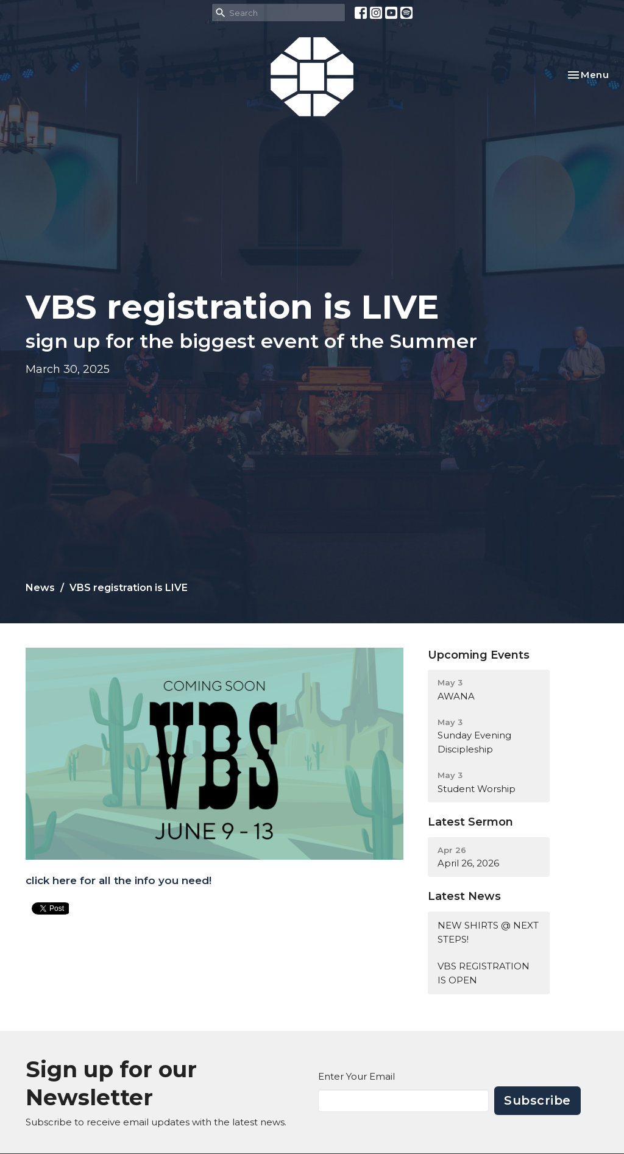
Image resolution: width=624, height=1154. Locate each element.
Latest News (464, 896)
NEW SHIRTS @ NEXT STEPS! (488, 932)
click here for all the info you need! (118, 880)
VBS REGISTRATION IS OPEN (484, 973)
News (40, 587)
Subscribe (537, 1100)
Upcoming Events (479, 655)
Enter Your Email (356, 1076)
